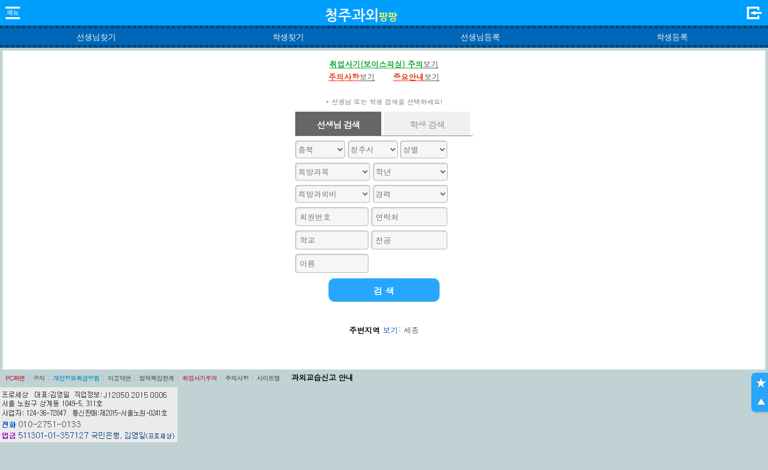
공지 (39, 378)
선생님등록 (479, 37)
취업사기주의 (199, 378)
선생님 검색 (338, 124)
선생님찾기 (95, 37)
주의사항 (237, 378)
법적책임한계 (156, 378)
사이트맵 (268, 378)
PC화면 (15, 378)
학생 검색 (427, 124)
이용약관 (119, 378)
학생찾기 (288, 37)
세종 (411, 330)
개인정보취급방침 (76, 378)
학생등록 (672, 37)
